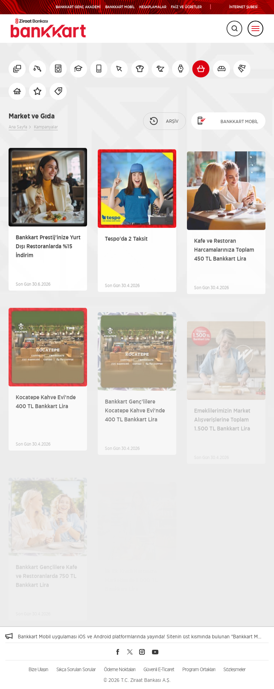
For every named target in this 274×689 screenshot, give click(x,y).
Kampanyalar (46, 127)
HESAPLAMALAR (152, 7)
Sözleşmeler (234, 669)
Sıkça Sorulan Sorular (76, 669)
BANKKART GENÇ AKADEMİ (78, 7)
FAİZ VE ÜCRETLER (186, 7)
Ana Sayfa (18, 127)
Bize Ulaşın (38, 669)
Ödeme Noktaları (119, 669)
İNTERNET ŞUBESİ (243, 7)
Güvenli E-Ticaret (158, 669)
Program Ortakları (198, 669)
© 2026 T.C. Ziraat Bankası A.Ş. (137, 680)
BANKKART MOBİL (120, 7)
